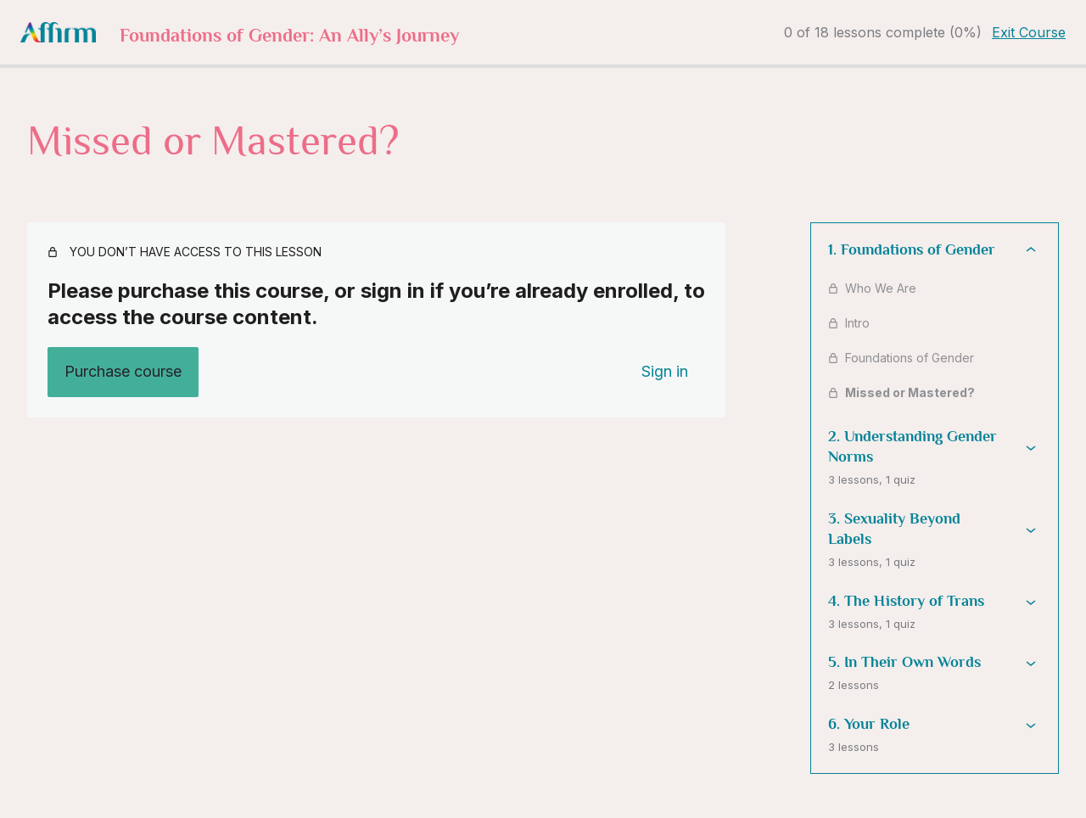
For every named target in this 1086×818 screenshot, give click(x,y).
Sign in (664, 371)
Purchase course (123, 371)
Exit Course (1029, 32)
